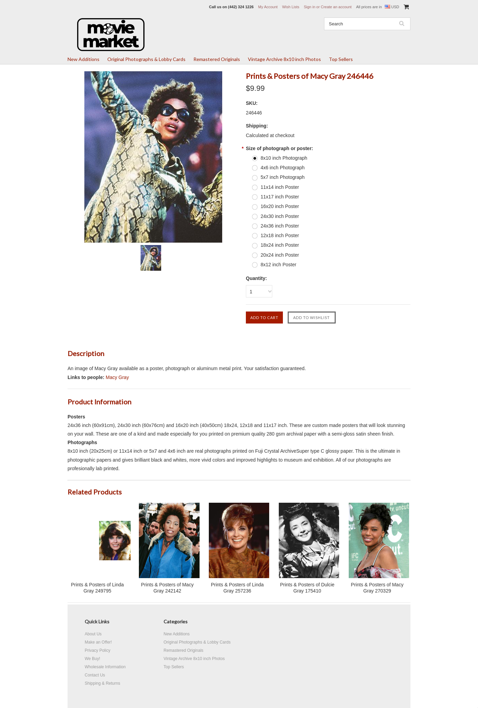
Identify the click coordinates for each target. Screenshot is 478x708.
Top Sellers (341, 59)
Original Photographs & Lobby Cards (146, 59)
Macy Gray (117, 377)
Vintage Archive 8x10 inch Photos (284, 59)
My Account (268, 7)
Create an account (336, 7)
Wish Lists (290, 7)
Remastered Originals (216, 59)
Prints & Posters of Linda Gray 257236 (237, 588)
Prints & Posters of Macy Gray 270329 (377, 588)
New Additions (83, 59)
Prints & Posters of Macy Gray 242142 (167, 588)
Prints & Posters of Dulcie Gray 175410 (307, 588)
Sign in (309, 7)
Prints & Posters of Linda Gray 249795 (97, 588)
